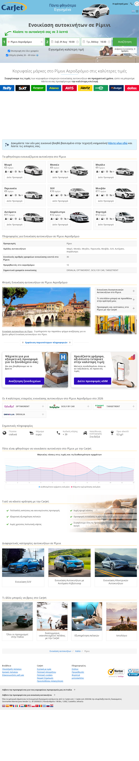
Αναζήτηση (124, 41)
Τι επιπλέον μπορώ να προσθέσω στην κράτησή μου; (114, 299)
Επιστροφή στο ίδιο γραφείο (25, 51)
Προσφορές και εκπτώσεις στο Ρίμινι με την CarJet (113, 308)
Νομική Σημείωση (45, 678)
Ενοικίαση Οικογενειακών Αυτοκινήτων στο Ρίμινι (110, 291)
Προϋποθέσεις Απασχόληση (50, 681)
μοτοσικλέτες (78, 678)
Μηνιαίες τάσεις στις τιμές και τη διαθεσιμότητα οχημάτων (69, 454)
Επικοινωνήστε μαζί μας (13, 675)
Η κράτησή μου (120, 3)
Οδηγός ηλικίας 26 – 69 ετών (23, 55)
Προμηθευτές (78, 672)
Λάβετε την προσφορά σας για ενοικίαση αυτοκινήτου (27, 695)
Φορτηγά (76, 675)
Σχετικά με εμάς (44, 669)
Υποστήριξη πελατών (12, 669)
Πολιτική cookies (45, 675)
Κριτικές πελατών (10, 672)
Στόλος (75, 669)
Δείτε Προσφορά (14, 177)
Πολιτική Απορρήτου (46, 672)
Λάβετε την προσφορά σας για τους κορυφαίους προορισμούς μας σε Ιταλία (37, 689)
